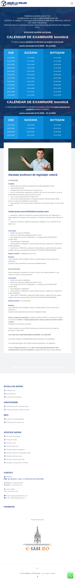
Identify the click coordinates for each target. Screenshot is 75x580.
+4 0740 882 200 (16, 485)
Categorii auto (10, 390)
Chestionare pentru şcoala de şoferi (18, 410)
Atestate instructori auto (14, 456)
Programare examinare (13, 397)
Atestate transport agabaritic (15, 449)
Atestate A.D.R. (11, 443)
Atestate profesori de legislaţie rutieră (18, 453)
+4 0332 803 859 (17, 483)
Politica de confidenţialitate (15, 419)
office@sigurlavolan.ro (18, 498)
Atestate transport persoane (15, 459)
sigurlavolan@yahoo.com (19, 496)
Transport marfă (11, 440)
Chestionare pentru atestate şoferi (17, 406)
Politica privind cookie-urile (15, 422)
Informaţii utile (10, 394)
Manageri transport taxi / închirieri (17, 463)
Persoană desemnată (13, 436)
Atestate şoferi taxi (12, 446)
